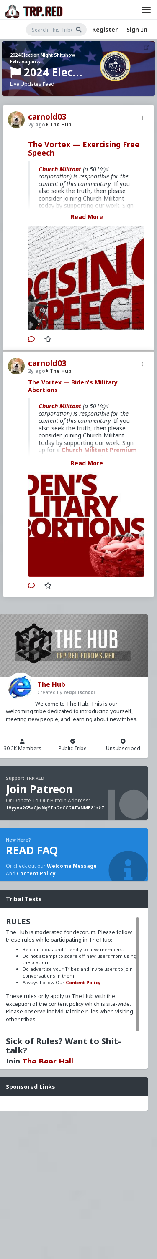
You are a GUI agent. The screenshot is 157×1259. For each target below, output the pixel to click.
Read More (87, 217)
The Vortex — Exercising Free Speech (83, 148)
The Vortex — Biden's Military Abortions (73, 386)
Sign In (136, 29)
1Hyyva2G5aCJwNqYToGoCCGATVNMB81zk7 (55, 808)
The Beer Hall (47, 1061)
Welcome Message (72, 865)
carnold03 (47, 116)
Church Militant (60, 169)
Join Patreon (39, 789)
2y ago (36, 124)
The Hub (59, 124)
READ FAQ (32, 850)
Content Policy (36, 873)
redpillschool (79, 692)
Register (105, 29)
